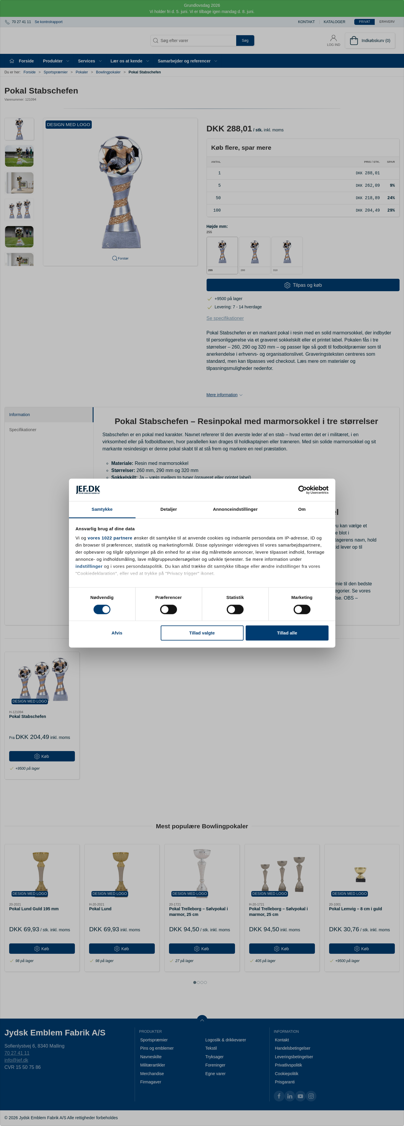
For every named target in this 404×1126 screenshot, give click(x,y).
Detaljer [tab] (168, 509)
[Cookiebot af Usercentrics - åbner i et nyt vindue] (303, 489)
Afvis (117, 633)
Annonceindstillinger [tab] (235, 509)
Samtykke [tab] (102, 509)
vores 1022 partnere (110, 538)
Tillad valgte (202, 633)
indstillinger (89, 566)
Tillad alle (287, 633)
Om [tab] (301, 509)
